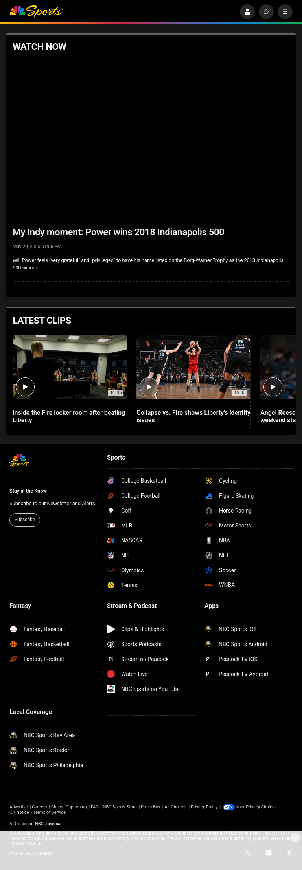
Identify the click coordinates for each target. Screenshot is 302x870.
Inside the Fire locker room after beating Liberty (69, 416)
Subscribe (25, 519)
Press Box (150, 807)
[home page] (36, 11)
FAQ (95, 807)
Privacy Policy (204, 807)
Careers (39, 807)
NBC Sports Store (120, 807)
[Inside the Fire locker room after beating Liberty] (70, 367)
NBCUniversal (48, 823)
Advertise (18, 807)
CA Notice (19, 812)
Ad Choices (175, 807)
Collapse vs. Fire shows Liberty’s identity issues (193, 416)
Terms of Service (49, 812)
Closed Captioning (69, 807)
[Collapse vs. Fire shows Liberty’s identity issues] (193, 367)
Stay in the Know (28, 491)
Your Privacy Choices (256, 807)
